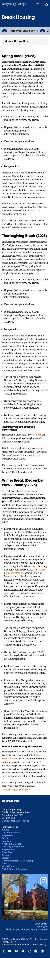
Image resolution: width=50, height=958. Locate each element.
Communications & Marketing (17, 861)
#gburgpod (42, 926)
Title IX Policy (39, 945)
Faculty (6, 838)
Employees (8, 835)
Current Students (11, 832)
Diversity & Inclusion (13, 847)
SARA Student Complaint (15, 869)
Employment (8, 849)
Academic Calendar (12, 844)
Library (5, 858)
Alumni (5, 830)
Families (6, 841)
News (5, 863)
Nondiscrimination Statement (16, 945)
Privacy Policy (9, 942)
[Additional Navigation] (37, 4)
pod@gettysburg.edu (37, 929)
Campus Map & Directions (15, 821)
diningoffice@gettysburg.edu (16, 789)
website (38, 434)
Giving (5, 855)
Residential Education (22, 30)
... (4, 30)
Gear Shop (7, 852)
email (29, 227)
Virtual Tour (8, 866)
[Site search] (46, 4)
